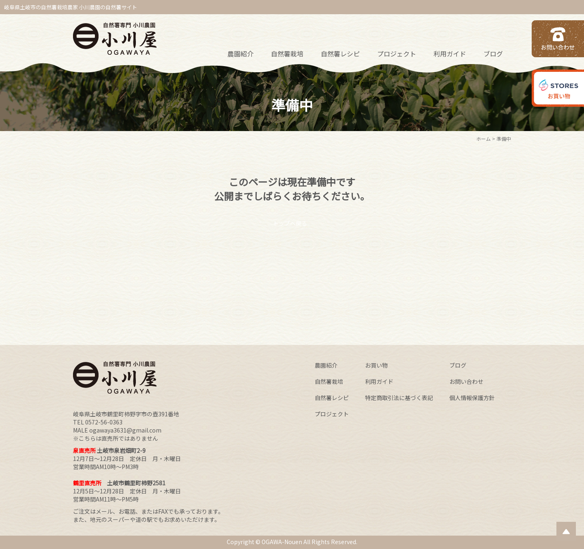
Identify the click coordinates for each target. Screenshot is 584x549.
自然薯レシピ (340, 53)
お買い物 (376, 365)
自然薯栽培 (287, 53)
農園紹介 (240, 53)
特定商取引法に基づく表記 (399, 398)
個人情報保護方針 (472, 398)
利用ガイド (450, 53)
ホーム (483, 138)
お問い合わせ (466, 381)
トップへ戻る (290, 223)
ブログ (493, 53)
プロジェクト (396, 53)
